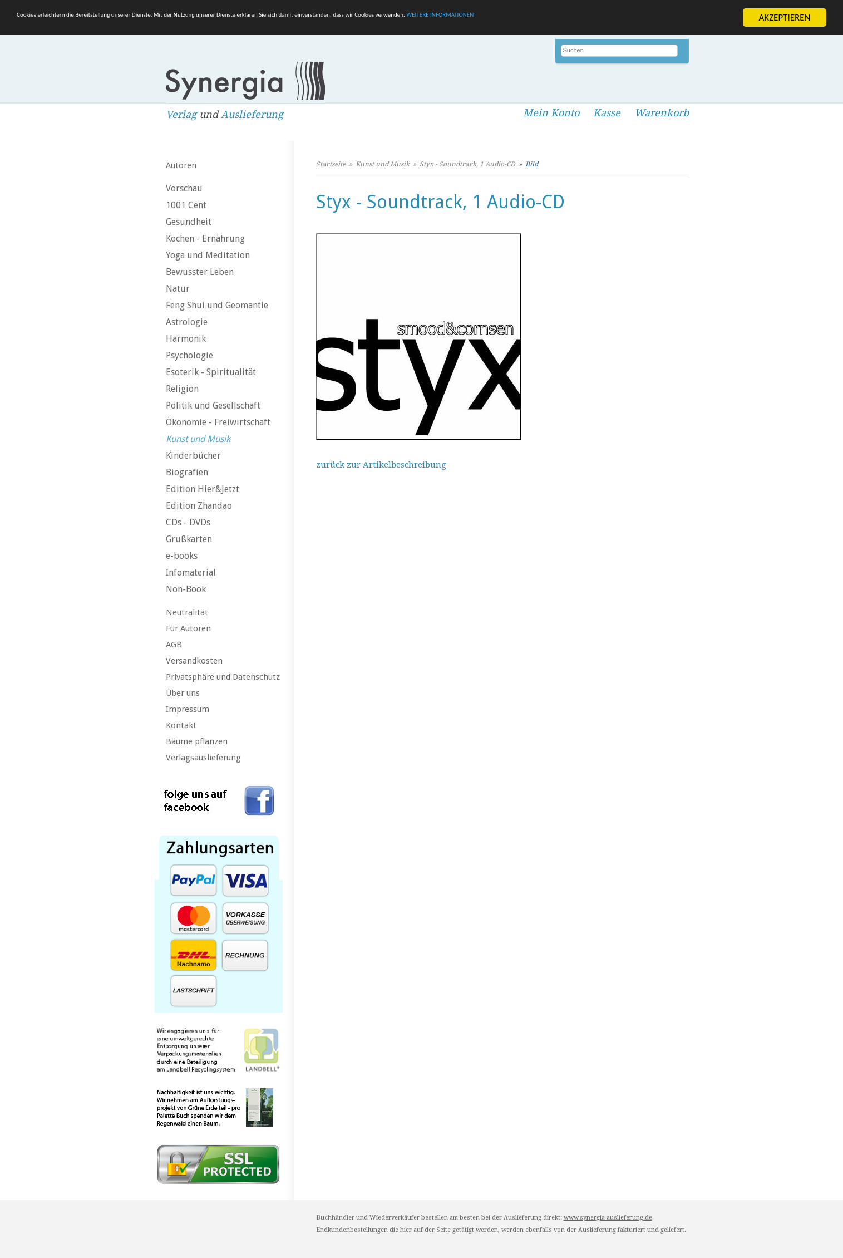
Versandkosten (194, 661)
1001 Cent (186, 205)
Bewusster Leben (200, 272)
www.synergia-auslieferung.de (608, 1217)
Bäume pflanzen (197, 741)
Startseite (331, 164)
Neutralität (187, 612)
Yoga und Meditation (208, 255)
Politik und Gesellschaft (213, 405)
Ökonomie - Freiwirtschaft (218, 422)
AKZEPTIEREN (784, 17)
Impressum (187, 709)
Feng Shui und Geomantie (217, 305)
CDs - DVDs (188, 522)
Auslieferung (252, 114)
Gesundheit (188, 222)
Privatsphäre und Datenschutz (223, 677)
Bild (531, 164)
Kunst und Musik (198, 439)
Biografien (187, 472)
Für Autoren (188, 628)
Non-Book (186, 589)
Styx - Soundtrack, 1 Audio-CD (467, 164)
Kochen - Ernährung (205, 238)
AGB (174, 645)
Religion (182, 389)
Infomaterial (191, 572)
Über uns (183, 693)
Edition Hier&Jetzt (202, 489)
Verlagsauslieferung (203, 758)
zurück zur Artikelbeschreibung (381, 465)
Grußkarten (189, 539)
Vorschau (184, 188)
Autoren (181, 165)
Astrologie (187, 322)
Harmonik (186, 338)
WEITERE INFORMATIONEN (668, 17)
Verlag (181, 114)
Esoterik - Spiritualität (211, 372)
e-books (182, 556)
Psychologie (189, 355)
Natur (178, 288)
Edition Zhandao (199, 505)
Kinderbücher (193, 455)
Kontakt (181, 725)
